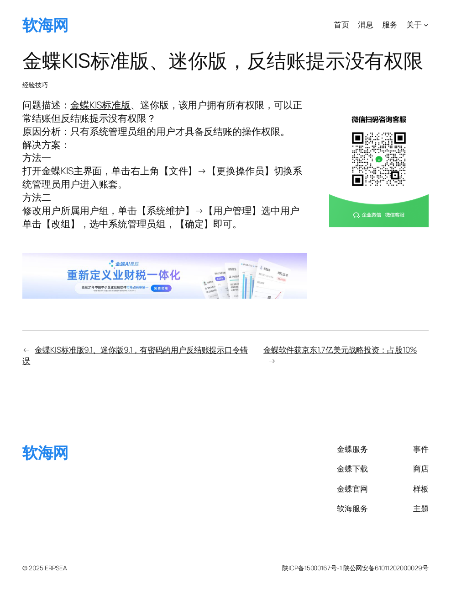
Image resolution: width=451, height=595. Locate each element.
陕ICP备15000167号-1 (311, 567)
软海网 (45, 24)
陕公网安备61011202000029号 (386, 567)
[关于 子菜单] (426, 24)
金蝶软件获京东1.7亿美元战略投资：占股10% (340, 349)
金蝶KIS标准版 (100, 104)
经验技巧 (35, 84)
